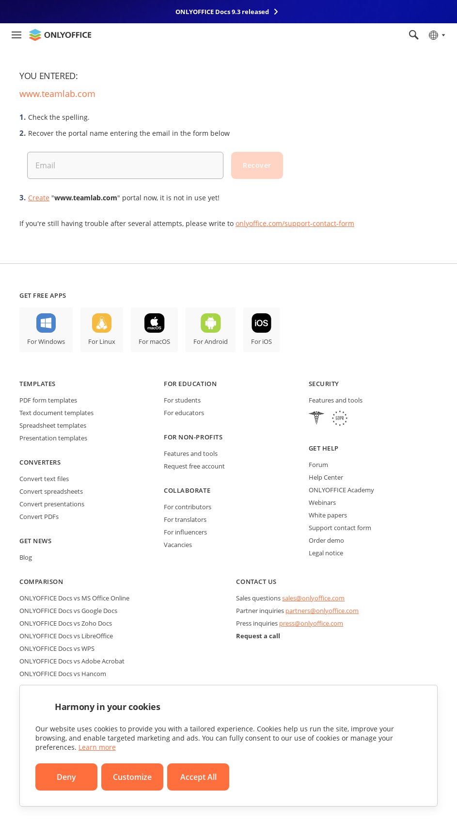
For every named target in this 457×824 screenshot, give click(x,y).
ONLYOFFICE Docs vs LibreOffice (66, 635)
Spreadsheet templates (52, 425)
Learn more (97, 747)
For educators (184, 412)
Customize (132, 777)
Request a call (258, 635)
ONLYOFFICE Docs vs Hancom (62, 673)
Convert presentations (51, 504)
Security (324, 383)
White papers (328, 515)
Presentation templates (53, 438)
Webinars (322, 502)
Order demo (326, 540)
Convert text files (44, 478)
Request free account (194, 466)
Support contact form (340, 527)
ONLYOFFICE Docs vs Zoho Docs (65, 623)
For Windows (46, 341)
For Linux (101, 341)
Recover (257, 165)
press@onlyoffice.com (311, 623)
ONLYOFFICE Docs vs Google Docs (68, 610)
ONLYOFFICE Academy (341, 489)
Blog (25, 557)
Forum (318, 464)
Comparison (41, 581)
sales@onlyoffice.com (313, 598)
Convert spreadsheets (51, 491)
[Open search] (414, 35)
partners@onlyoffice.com (322, 610)
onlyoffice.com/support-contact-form (295, 223)
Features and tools (191, 453)
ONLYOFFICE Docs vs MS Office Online (74, 598)
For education (190, 383)
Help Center (326, 477)
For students (182, 400)
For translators (185, 519)
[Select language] (436, 35)
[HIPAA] (316, 419)
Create (38, 197)
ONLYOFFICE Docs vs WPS (57, 648)
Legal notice (326, 553)
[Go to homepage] (60, 35)
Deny (66, 777)
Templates (37, 383)
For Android (210, 341)
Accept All (198, 777)
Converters (40, 462)
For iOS (261, 341)
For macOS (154, 341)
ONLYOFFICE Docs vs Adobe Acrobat (72, 661)
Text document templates (56, 412)
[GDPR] (339, 419)
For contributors (187, 506)
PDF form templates (48, 400)
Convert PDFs (39, 516)
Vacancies (178, 544)
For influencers (185, 532)
